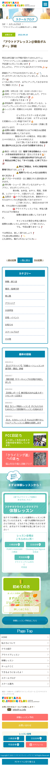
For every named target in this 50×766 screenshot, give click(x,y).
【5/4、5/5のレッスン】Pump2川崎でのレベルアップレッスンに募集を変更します (24, 421)
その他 (8, 338)
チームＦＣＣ (7, 666)
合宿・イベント (12, 317)
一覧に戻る (25, 260)
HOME (4, 637)
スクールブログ (15, 24)
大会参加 (9, 310)
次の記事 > (39, 260)
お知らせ (9, 324)
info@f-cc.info (19, 709)
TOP (3, 24)
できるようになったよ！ (12, 672)
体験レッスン (7, 660)
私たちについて (8, 643)
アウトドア (10, 303)
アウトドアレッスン (10, 654)
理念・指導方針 (12, 288)
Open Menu (45, 4)
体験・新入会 (11, 281)
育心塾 (8, 295)
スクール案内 (7, 683)
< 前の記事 (11, 260)
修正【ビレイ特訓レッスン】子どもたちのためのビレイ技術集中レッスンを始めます (24, 408)
